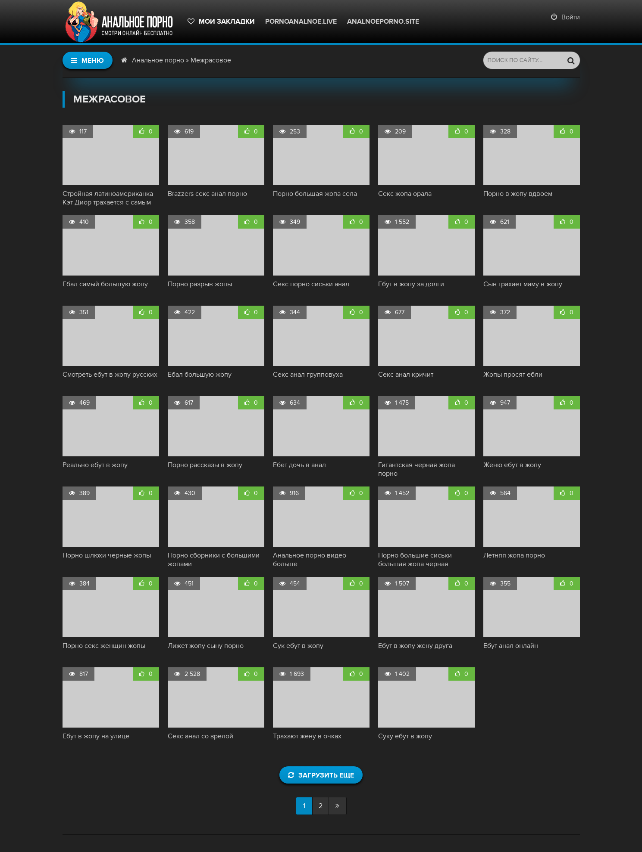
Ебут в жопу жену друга (415, 645)
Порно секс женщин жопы (104, 645)
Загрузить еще (321, 775)
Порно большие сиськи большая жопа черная (415, 559)
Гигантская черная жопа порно (416, 469)
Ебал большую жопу (200, 374)
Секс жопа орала (405, 193)
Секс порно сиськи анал (311, 284)
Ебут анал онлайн (510, 645)
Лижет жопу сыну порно (206, 645)
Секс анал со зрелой (200, 736)
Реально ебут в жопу (95, 465)
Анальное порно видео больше (309, 559)
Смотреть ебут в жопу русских (110, 374)
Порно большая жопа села (315, 193)
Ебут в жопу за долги (411, 284)
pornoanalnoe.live (301, 21)
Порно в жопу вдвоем (517, 193)
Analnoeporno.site (383, 21)
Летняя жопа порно (514, 555)
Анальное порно (158, 60)
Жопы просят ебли (512, 374)
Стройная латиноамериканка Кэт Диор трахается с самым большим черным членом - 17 (108, 198)
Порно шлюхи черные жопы (107, 555)
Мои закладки (221, 21)
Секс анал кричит (405, 374)
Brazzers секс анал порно (207, 193)
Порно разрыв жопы (200, 284)
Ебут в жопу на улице (96, 736)
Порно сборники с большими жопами (214, 559)
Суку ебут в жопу (405, 736)
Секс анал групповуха (308, 374)
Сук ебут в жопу (298, 645)
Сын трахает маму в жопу (522, 284)
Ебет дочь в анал (299, 465)
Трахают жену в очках (307, 736)
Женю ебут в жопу (512, 465)
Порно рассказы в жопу (205, 465)
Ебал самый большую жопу (105, 284)
